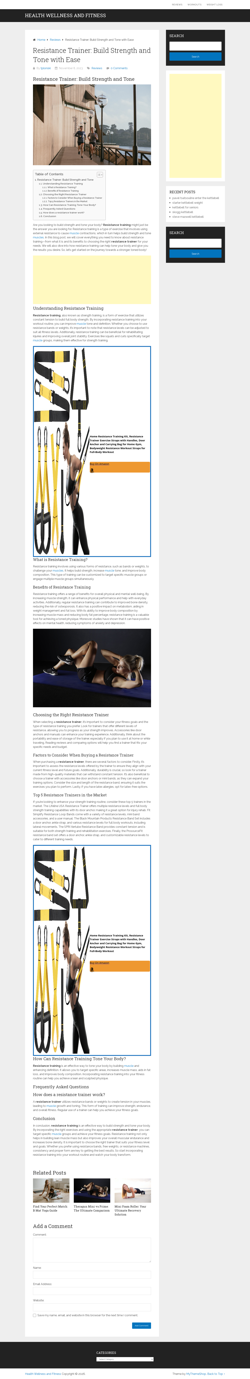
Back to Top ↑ (216, 1374)
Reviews (177, 4)
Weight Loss (214, 4)
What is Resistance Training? (62, 187)
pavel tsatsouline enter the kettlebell (195, 198)
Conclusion (49, 216)
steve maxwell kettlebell (188, 216)
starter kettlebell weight (187, 202)
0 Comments (119, 68)
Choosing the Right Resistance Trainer (64, 194)
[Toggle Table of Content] (98, 175)
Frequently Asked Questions (59, 208)
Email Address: (42, 1284)
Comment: (40, 1234)
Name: (37, 1267)
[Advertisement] (92, 280)
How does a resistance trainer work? (63, 212)
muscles (38, 237)
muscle (74, 233)
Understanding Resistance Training (63, 183)
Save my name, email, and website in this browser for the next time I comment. (88, 1315)
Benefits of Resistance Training (63, 190)
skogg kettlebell (182, 212)
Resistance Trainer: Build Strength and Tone (65, 179)
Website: (38, 1300)
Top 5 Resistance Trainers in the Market (67, 201)
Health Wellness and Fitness (65, 15)
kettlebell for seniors (185, 207)
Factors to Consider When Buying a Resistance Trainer (75, 198)
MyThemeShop (196, 1374)
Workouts (194, 4)
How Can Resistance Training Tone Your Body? (69, 205)
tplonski (46, 68)
